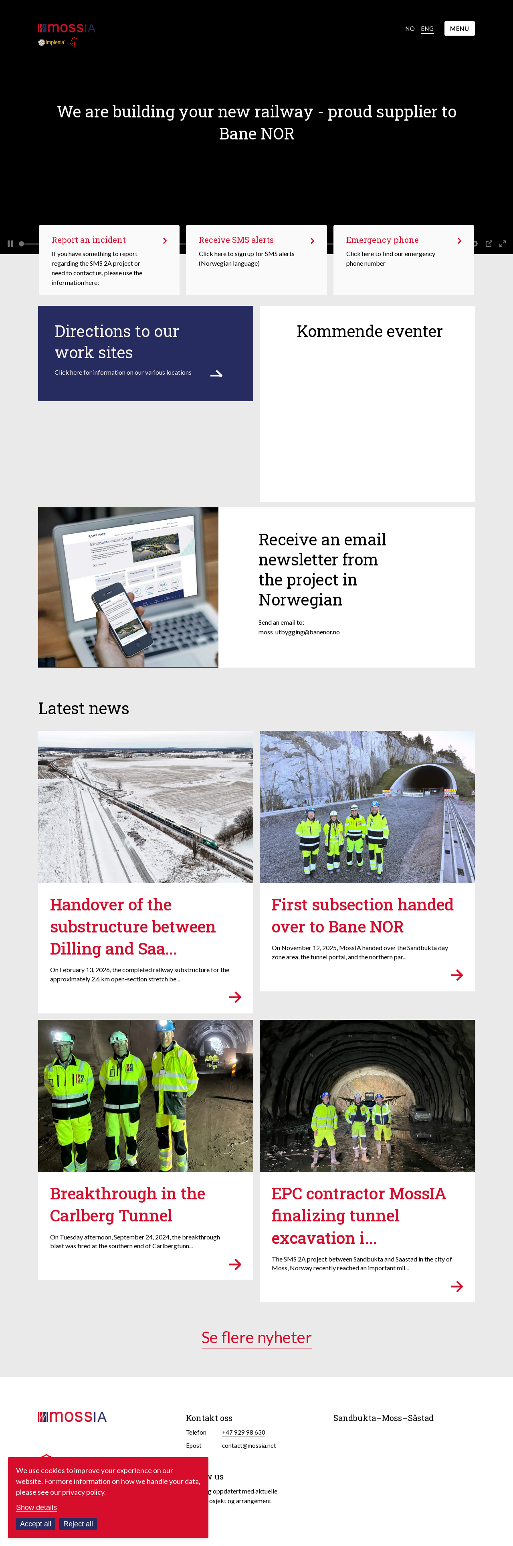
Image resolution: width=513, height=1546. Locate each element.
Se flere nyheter (257, 1337)
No (410, 28)
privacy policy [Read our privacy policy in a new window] (83, 1491)
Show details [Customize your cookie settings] (36, 1508)
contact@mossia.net (249, 1445)
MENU (459, 28)
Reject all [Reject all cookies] (78, 1524)
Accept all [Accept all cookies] (35, 1524)
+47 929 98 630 (243, 1432)
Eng (427, 28)
